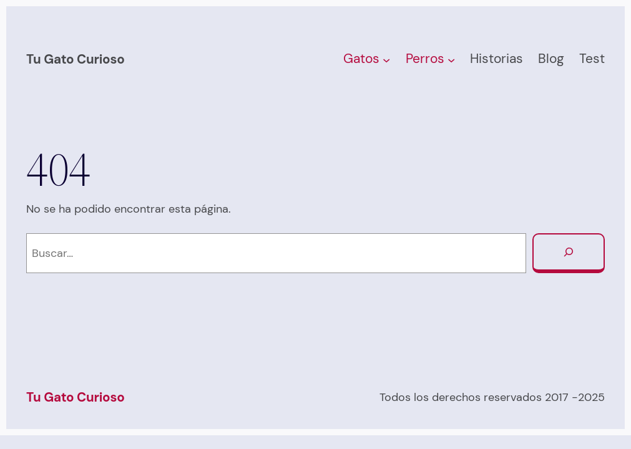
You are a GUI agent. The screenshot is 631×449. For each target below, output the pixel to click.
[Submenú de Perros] (451, 59)
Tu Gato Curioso (75, 59)
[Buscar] (568, 253)
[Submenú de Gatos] (386, 59)
